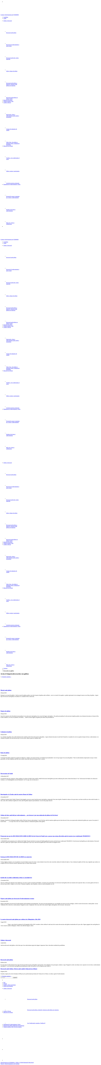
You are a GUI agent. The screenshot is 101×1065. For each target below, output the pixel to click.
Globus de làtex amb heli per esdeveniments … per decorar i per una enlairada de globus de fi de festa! (29, 815)
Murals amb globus (6, 690)
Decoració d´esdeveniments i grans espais (16, 45)
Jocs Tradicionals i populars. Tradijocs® (25, 1023)
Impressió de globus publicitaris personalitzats (13, 1025)
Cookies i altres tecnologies (9, 984)
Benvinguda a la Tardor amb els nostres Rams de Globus (16, 794)
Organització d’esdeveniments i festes (11, 184)
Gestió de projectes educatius (16, 182)
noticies (5, 983)
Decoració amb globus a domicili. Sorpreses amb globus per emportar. (16, 83)
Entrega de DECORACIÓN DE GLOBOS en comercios (16, 857)
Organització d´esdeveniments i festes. (12, 1024)
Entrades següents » (6, 676)
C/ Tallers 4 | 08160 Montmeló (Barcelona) (24, 1062)
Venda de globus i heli (8, 101)
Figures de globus (5, 711)
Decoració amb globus (7, 959)
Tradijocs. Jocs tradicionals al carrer (16, 158)
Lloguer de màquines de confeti (16, 129)
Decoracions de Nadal (7, 773)
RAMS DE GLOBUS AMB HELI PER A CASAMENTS (16, 877)
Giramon (5, 668)
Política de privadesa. (8, 986)
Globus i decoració (7, 20)
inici (4, 982)
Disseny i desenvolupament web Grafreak (10, 1063)
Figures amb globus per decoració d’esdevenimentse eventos (17, 898)
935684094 (16, 14)
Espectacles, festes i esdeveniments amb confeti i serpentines (16, 115)
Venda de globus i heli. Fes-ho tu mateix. (12, 1026)
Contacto (3, 14)
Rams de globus (5, 752)
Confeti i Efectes (7, 102)
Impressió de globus (7, 100)
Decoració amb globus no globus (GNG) (16, 97)
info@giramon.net (9, 14)
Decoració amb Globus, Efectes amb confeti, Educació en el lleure (19, 969)
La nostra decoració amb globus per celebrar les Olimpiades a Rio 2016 (20, 919)
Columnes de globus (6, 732)
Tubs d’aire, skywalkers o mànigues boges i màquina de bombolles (16, 142)
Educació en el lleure (8, 146)
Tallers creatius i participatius (16, 170)
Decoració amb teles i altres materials (16, 58)
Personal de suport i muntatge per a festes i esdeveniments (16, 196)
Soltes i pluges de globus (16, 70)
